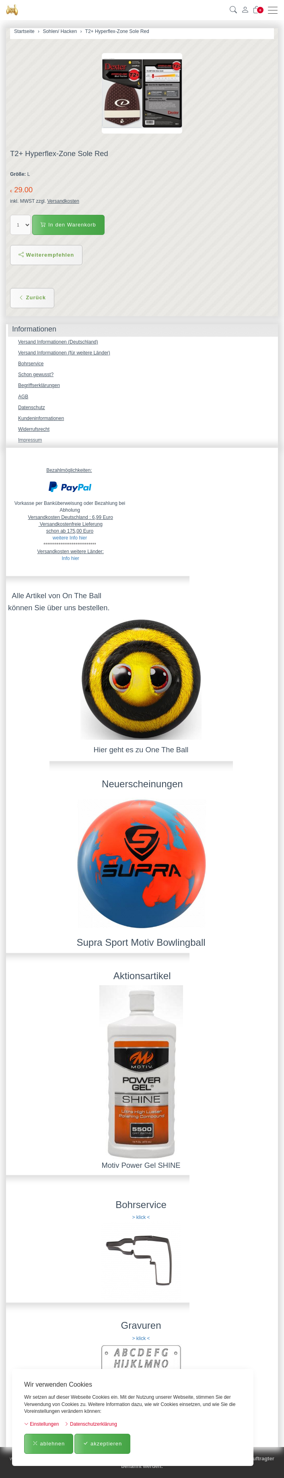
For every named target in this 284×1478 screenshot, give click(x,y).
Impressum (30, 440)
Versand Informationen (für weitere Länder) (64, 353)
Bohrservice (30, 363)
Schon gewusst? (36, 374)
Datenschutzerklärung (90, 1424)
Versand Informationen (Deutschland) (58, 342)
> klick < (141, 1217)
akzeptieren (102, 1444)
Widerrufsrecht (33, 429)
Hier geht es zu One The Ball (141, 749)
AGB (23, 396)
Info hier (70, 558)
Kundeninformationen (41, 418)
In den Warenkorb (68, 225)
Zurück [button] (32, 297)
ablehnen (49, 1444)
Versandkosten (63, 201)
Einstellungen (41, 1424)
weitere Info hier (70, 538)
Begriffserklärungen (39, 385)
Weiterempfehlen (46, 255)
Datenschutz (31, 407)
